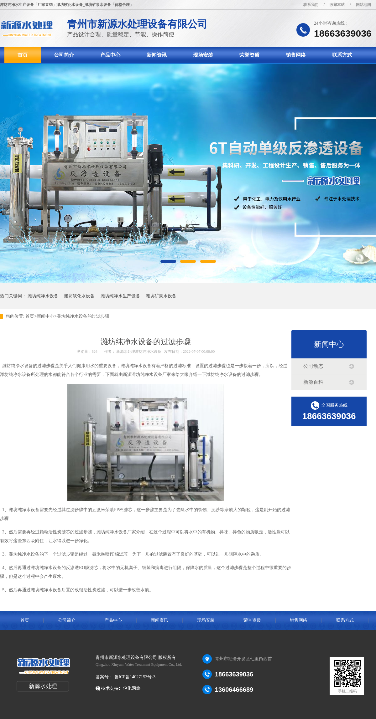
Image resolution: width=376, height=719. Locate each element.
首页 (23, 55)
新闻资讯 (157, 55)
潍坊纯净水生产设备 (120, 296)
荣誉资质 (249, 55)
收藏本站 (337, 5)
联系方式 (342, 55)
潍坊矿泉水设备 (161, 296)
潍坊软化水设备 (79, 296)
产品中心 (110, 55)
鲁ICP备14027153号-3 (134, 677)
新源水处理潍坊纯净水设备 (138, 351)
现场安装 (203, 55)
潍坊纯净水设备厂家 (116, 532)
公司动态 (313, 366)
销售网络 (296, 55)
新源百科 (313, 382)
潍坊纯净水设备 (43, 296)
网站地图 (363, 5)
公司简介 (64, 55)
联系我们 (310, 5)
